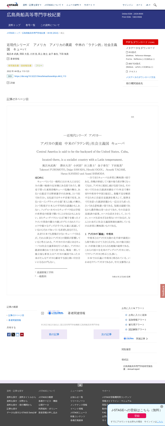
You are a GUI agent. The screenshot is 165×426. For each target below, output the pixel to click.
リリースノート (77, 400)
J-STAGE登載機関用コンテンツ (116, 397)
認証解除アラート (138, 329)
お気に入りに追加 (138, 314)
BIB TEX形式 (134, 63)
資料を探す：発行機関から (19, 404)
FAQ (104, 412)
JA (148, 4)
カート (139, 4)
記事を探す (12, 408)
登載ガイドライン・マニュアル (116, 400)
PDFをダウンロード (140, 42)
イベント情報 (76, 408)
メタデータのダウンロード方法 (140, 77)
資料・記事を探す (32, 4)
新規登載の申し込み (48, 412)
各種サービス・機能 (48, 400)
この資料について (50, 25)
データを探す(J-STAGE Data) (21, 412)
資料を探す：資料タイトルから (21, 397)
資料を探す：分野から (17, 400)
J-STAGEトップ (13, 33)
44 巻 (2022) (52, 33)
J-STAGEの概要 (46, 397)
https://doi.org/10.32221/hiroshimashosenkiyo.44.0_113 (40, 76)
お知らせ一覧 (76, 397)
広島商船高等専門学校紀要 (33, 33)
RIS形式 (132, 52)
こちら (160, 421)
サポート (89, 4)
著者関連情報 (14, 320)
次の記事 (106, 334)
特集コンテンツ (77, 416)
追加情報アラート (138, 319)
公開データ (44, 404)
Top (80, 385)
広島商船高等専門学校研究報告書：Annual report (138, 367)
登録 (137, 415)
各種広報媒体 (76, 420)
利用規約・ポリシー (48, 408)
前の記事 (54, 334)
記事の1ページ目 (16, 315)
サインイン (128, 4)
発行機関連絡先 (134, 83)
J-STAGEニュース (78, 412)
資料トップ (14, 25)
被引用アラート (136, 324)
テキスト (133, 71)
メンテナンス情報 (78, 404)
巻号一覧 (30, 25)
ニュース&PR (73, 4)
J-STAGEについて (53, 4)
